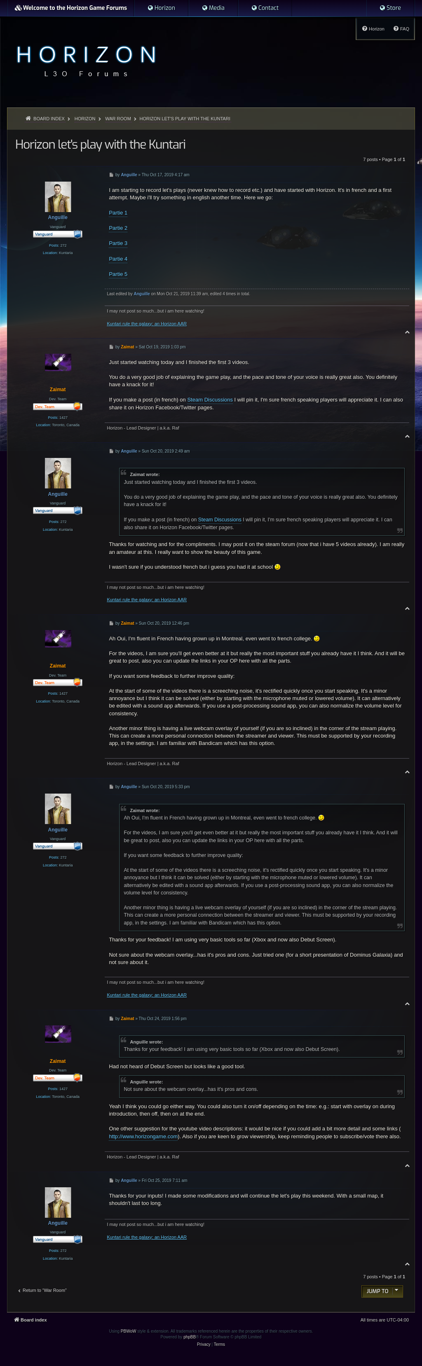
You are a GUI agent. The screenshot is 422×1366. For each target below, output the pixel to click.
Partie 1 (118, 213)
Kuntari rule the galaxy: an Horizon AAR (147, 323)
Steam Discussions (210, 400)
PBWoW (128, 1331)
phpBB (189, 1337)
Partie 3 (118, 243)
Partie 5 (118, 274)
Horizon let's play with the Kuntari (185, 118)
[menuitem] (161, 8)
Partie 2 (118, 228)
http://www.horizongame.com (143, 1136)
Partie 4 (118, 259)
